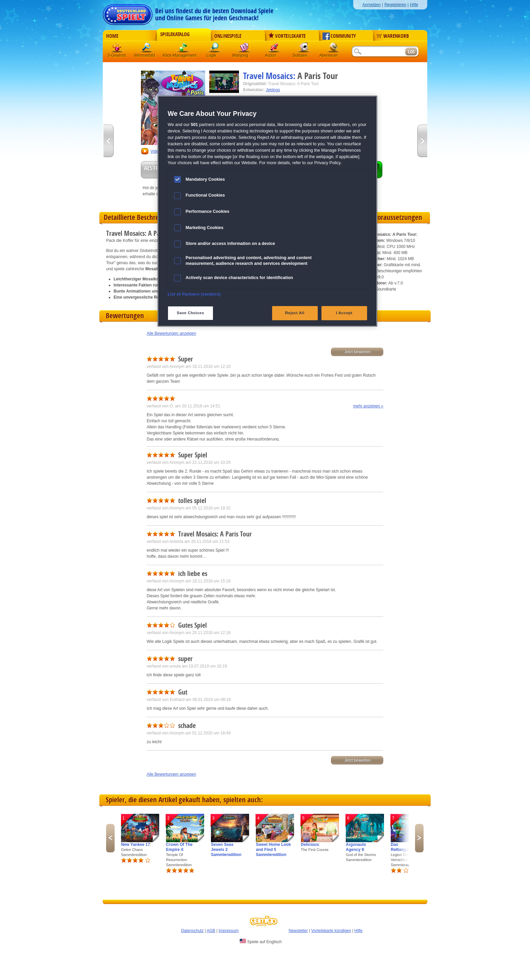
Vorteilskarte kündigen (331, 930)
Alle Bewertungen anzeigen (171, 333)
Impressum (229, 930)
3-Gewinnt (116, 55)
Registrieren (395, 4)
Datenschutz (192, 930)
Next (419, 838)
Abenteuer (333, 48)
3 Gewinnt (117, 48)
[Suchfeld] (378, 52)
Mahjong (244, 48)
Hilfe (414, 4)
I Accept (344, 313)
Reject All (295, 313)
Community (339, 36)
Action (274, 48)
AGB (211, 930)
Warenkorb (393, 36)
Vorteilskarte (287, 36)
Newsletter (298, 930)
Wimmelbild (147, 48)
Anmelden (371, 4)
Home (112, 36)
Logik (214, 48)
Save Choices (190, 313)
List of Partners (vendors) (194, 294)
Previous (110, 838)
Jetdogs (273, 89)
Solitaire (303, 48)
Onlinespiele (227, 36)
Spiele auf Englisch (261, 941)
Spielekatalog (175, 34)
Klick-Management (183, 48)
